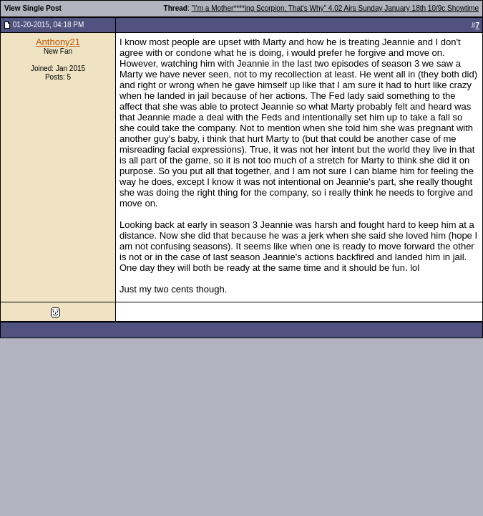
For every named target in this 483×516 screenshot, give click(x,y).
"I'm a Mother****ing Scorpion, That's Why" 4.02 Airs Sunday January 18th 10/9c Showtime (335, 8)
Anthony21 (58, 42)
